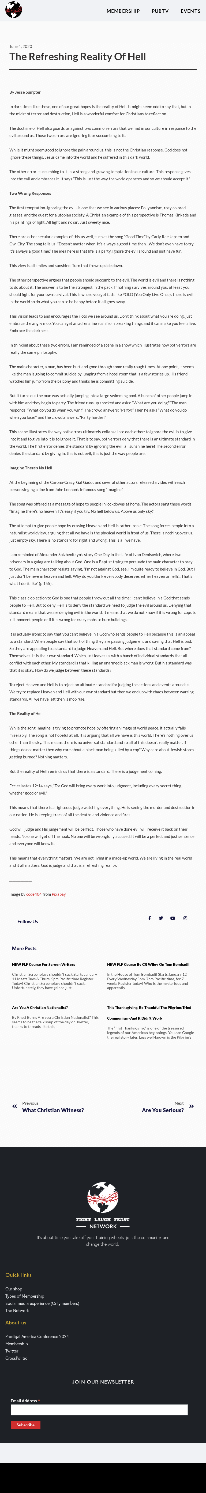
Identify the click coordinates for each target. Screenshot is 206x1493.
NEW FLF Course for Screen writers (43, 964)
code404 (34, 894)
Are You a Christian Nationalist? (40, 1007)
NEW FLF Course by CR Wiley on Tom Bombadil (148, 964)
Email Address (25, 1401)
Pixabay (59, 894)
